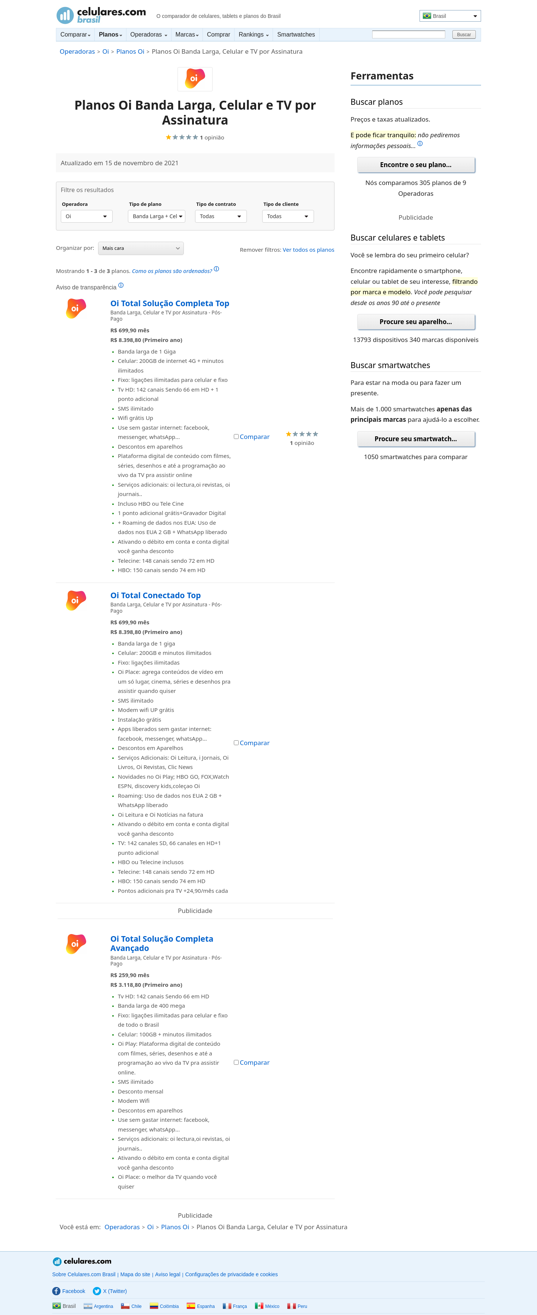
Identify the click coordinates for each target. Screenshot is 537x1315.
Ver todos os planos (308, 249)
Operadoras (149, 34)
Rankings (253, 34)
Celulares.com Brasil (101, 15)
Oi (105, 51)
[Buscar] (408, 34)
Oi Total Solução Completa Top (169, 303)
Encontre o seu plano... (415, 164)
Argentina (98, 1306)
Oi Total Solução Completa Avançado (161, 943)
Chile (131, 1306)
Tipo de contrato (216, 204)
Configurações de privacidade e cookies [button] (231, 1274)
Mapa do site (135, 1274)
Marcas (187, 34)
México (267, 1306)
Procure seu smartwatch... (416, 438)
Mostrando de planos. (137, 269)
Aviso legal (167, 1274)
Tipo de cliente (281, 204)
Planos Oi (130, 51)
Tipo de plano (145, 204)
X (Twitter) (110, 1291)
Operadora (75, 204)
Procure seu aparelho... (416, 321)
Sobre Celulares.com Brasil (84, 1274)
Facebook (68, 1291)
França (235, 1306)
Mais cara (141, 248)
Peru (297, 1306)
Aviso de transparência (89, 287)
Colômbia (164, 1306)
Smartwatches (296, 34)
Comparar (75, 34)
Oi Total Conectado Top (155, 595)
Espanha (200, 1306)
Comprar (218, 34)
